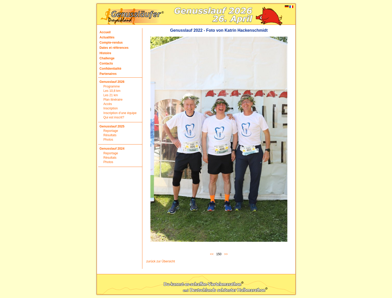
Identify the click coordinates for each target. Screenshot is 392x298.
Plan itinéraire (112, 99)
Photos (108, 139)
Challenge (106, 58)
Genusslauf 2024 (112, 148)
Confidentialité (110, 68)
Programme (111, 86)
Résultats (110, 135)
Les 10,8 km (111, 91)
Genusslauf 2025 (112, 126)
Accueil (105, 32)
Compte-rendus (111, 42)
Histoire (105, 53)
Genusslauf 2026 (112, 82)
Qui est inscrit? (113, 117)
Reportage (110, 131)
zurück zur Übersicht (160, 261)
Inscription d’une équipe (119, 113)
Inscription (110, 108)
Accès (107, 104)
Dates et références (113, 48)
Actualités (106, 37)
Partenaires (108, 74)
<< (213, 254)
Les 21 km (110, 95)
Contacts (106, 63)
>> (226, 254)
